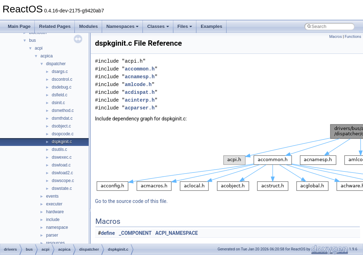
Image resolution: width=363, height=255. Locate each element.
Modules (88, 26)
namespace (57, 227)
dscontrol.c (62, 79)
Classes (158, 26)
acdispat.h (140, 92)
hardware (55, 211)
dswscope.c (63, 180)
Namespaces (122, 26)
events (52, 196)
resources (55, 242)
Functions (353, 36)
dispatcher (56, 63)
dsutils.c (59, 149)
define (108, 233)
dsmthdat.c (62, 118)
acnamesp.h (140, 76)
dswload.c (61, 165)
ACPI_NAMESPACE (176, 233)
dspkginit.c (62, 141)
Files (185, 26)
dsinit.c (58, 102)
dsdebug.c (61, 87)
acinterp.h (140, 100)
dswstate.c (62, 188)
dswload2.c (62, 172)
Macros (335, 36)
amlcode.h (138, 84)
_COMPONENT (135, 233)
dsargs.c (60, 71)
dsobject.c (61, 126)
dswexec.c (62, 157)
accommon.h (140, 69)
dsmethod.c (63, 110)
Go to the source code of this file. (131, 201)
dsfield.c (59, 94)
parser (52, 235)
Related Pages (55, 26)
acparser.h (140, 107)
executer (54, 204)
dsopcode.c (62, 133)
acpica (46, 55)
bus (32, 40)
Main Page (19, 26)
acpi (39, 48)
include (53, 219)
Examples (211, 26)
